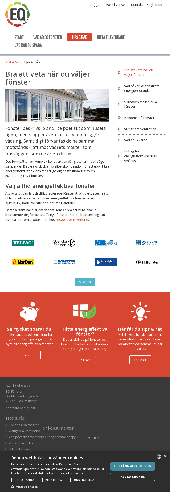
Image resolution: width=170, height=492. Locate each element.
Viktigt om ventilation (25, 431)
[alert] (85, 471)
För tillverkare (116, 4)
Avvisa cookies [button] (133, 477)
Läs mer (29, 355)
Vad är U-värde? (21, 443)
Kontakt (137, 4)
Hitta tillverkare (20, 449)
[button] (58, 486)
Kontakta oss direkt (20, 408)
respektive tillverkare (72, 219)
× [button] (165, 456)
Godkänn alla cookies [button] (132, 466)
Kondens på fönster (24, 425)
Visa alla (85, 282)
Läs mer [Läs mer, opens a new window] (79, 473)
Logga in (96, 4)
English (154, 4)
